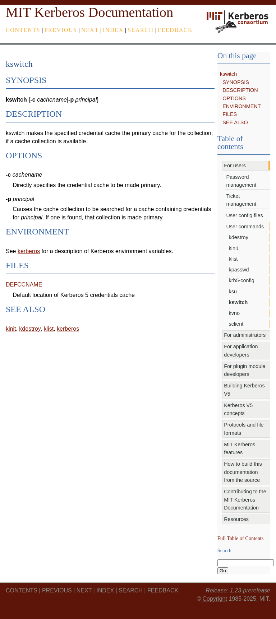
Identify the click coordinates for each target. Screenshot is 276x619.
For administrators (245, 335)
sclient (236, 324)
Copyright (214, 599)
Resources (236, 519)
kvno (234, 313)
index (113, 30)
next (90, 30)
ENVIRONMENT (241, 106)
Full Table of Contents (240, 538)
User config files (244, 215)
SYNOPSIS (235, 82)
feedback (175, 30)
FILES (229, 114)
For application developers (241, 350)
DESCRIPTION (240, 90)
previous (61, 30)
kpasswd (239, 270)
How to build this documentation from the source (243, 472)
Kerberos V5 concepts (238, 409)
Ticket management (241, 200)
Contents (23, 30)
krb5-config (241, 280)
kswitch (228, 74)
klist (233, 259)
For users (235, 165)
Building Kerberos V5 (244, 389)
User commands (245, 226)
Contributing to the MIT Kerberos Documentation (245, 500)
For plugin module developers (244, 370)
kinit (233, 248)
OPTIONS (234, 98)
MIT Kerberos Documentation (89, 12)
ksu (233, 291)
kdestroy (238, 237)
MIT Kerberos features (239, 448)
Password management (241, 181)
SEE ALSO (235, 122)
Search (141, 30)
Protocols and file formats (243, 429)
